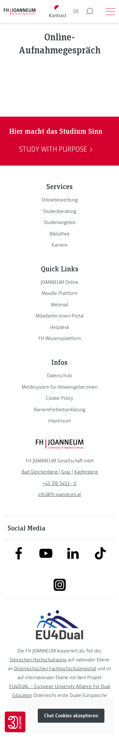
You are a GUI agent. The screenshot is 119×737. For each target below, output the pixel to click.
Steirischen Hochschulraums (38, 660)
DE (76, 11)
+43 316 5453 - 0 (59, 483)
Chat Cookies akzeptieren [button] (71, 716)
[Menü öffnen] (110, 11)
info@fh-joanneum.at (59, 494)
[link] (59, 199)
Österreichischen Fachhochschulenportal (55, 668)
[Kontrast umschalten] (57, 12)
